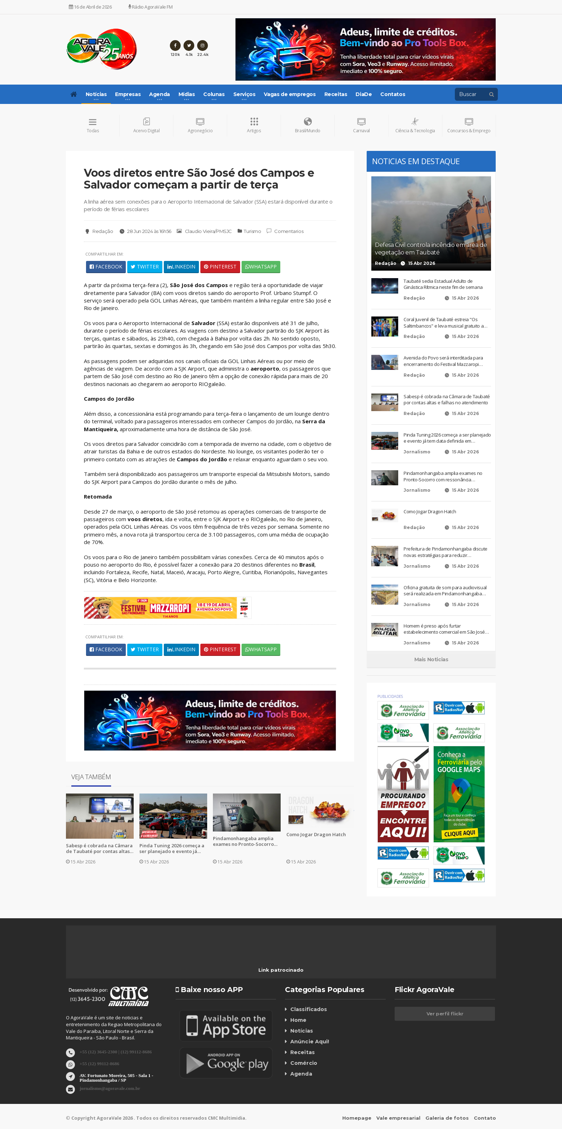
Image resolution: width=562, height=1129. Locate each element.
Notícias (301, 1031)
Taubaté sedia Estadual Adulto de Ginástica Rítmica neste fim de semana (443, 284)
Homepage (356, 1118)
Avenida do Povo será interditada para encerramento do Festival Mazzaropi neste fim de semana (443, 361)
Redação (98, 231)
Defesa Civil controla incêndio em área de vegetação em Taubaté (431, 249)
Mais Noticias (431, 660)
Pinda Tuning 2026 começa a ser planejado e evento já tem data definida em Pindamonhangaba (171, 848)
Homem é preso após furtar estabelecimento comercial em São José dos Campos (444, 629)
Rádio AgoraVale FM (150, 7)
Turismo (252, 231)
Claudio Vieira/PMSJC (204, 231)
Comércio (303, 1063)
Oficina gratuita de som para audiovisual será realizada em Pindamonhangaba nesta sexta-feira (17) (445, 591)
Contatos (392, 94)
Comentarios (284, 231)
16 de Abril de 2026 (90, 7)
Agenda (301, 1074)
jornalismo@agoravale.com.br (110, 1088)
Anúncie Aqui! (309, 1042)
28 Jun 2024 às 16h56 (145, 231)
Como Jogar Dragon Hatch (316, 835)
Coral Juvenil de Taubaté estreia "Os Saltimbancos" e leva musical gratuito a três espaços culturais (443, 323)
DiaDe (364, 94)
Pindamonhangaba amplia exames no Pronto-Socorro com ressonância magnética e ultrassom (245, 841)
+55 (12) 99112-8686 (99, 1063)
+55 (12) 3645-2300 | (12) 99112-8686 (116, 1051)
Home (298, 1020)
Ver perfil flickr (445, 1014)
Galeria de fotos (447, 1118)
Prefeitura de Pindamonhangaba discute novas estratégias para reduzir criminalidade (445, 552)
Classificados (308, 1009)
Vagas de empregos (289, 94)
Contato (485, 1118)
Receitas (335, 94)
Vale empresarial (398, 1118)
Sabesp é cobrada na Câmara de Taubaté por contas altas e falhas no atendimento (99, 848)
